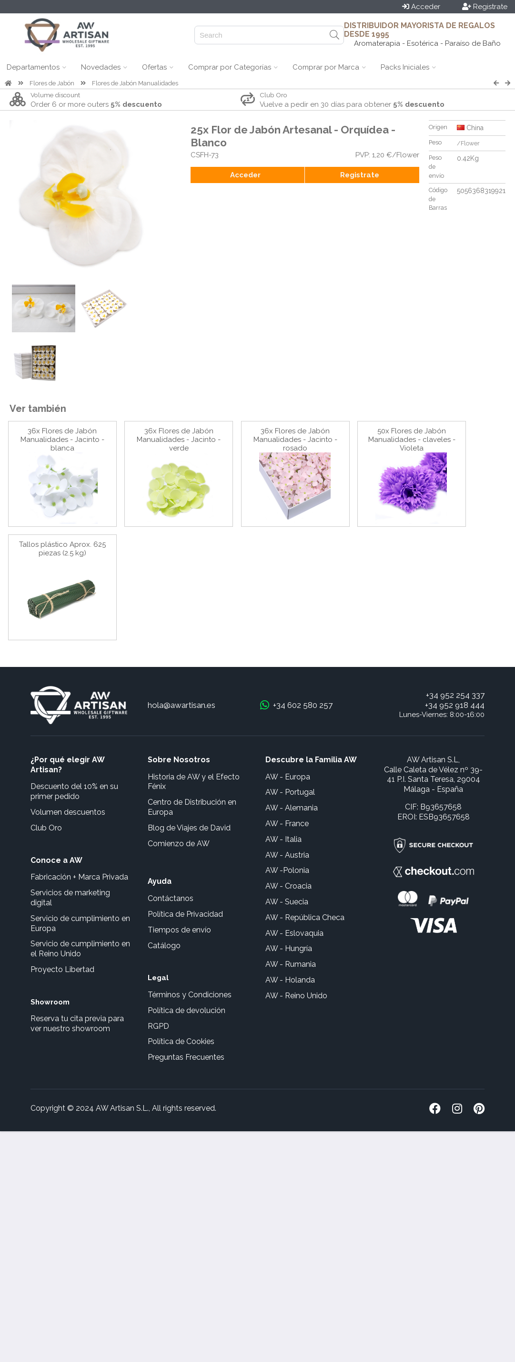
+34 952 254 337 (455, 695)
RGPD (158, 1026)
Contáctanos (170, 898)
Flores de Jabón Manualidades (135, 83)
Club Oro (46, 827)
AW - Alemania (291, 807)
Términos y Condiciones (190, 994)
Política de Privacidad (185, 914)
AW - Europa (287, 776)
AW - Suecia (286, 901)
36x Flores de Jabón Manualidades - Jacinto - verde (179, 439)
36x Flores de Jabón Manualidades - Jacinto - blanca (62, 439)
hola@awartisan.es (181, 705)
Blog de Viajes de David (189, 827)
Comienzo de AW (179, 843)
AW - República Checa (304, 917)
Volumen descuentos (67, 812)
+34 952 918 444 (455, 705)
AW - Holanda (290, 979)
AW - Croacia (288, 886)
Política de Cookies (181, 1041)
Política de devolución (186, 1010)
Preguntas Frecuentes (186, 1057)
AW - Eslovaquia (294, 933)
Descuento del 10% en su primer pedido (74, 791)
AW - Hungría (288, 948)
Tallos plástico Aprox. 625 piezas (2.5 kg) (62, 548)
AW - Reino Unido (296, 995)
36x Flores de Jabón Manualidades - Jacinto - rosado (295, 439)
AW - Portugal (290, 792)
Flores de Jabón (52, 83)
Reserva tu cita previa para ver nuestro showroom (77, 1023)
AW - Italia (283, 839)
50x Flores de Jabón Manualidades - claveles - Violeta (411, 439)
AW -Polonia (287, 870)
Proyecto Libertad (62, 969)
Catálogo (164, 945)
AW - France (287, 823)
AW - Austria (287, 855)
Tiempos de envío (179, 929)
